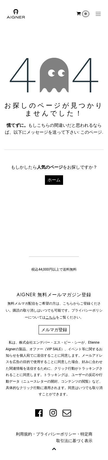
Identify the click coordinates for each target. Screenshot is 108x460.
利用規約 (24, 434)
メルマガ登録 (54, 330)
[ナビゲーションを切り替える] (98, 14)
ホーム (54, 180)
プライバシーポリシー (56, 434)
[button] (54, 448)
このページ (91, 132)
